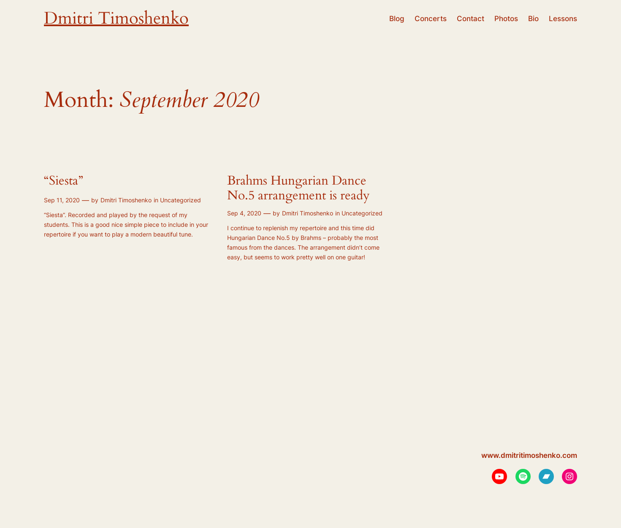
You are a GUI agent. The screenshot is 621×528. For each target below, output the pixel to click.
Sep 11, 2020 (62, 200)
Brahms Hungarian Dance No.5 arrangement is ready (298, 189)
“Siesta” (63, 181)
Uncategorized (180, 200)
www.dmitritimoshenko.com (529, 455)
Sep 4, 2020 (244, 213)
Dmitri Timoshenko (116, 18)
